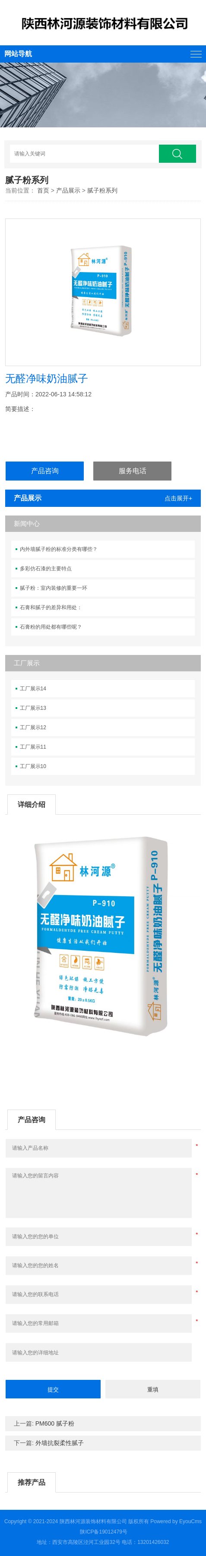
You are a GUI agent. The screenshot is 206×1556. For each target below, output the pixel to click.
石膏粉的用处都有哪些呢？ (51, 627)
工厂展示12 (33, 727)
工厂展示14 (33, 689)
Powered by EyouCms (175, 1521)
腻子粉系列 (102, 190)
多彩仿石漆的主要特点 (46, 569)
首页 (43, 190)
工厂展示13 (33, 708)
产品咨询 (45, 470)
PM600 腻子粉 (54, 1423)
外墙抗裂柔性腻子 (59, 1442)
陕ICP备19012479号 (103, 1532)
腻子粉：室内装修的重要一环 (53, 588)
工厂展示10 (33, 766)
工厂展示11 (33, 747)
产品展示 (68, 190)
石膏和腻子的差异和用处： (51, 607)
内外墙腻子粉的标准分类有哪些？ (59, 549)
